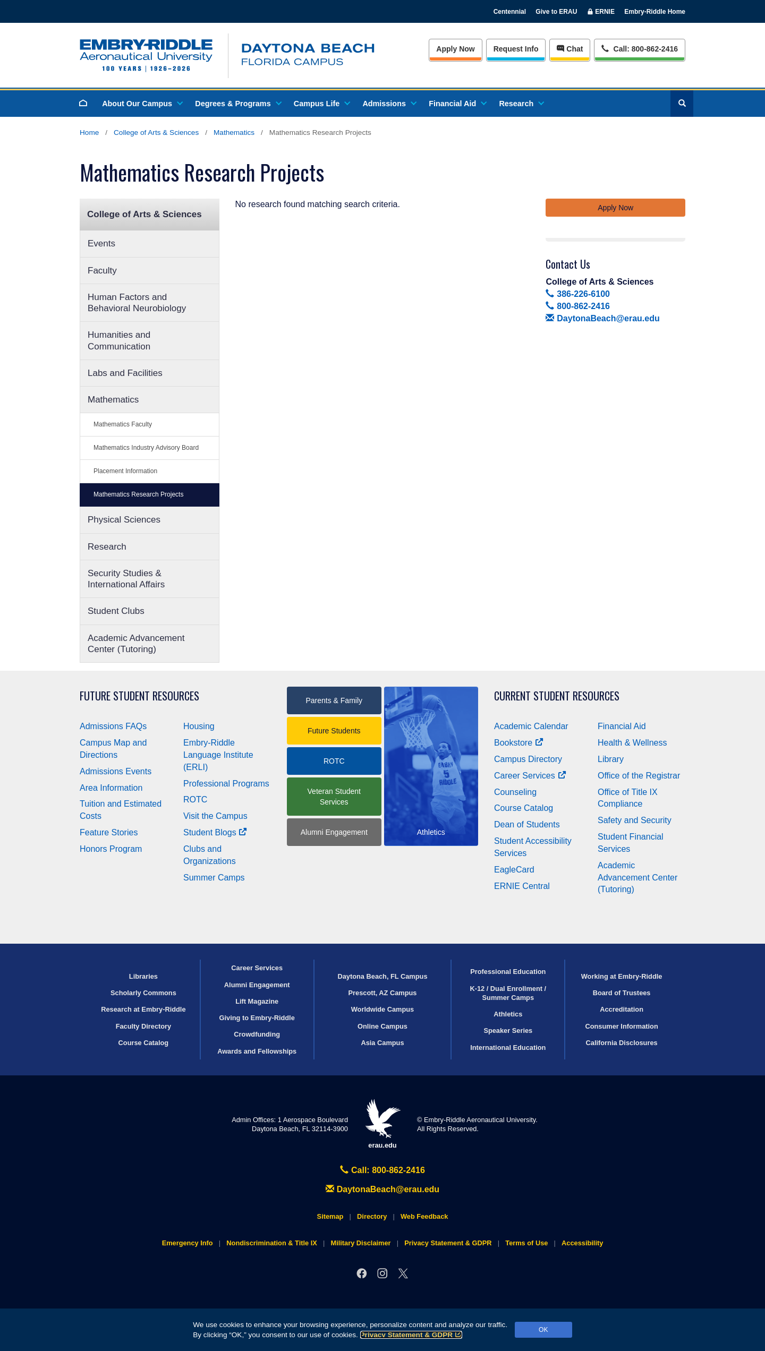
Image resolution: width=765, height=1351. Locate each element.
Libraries (143, 976)
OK (543, 1329)
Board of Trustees (622, 993)
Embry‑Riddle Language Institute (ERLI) (218, 755)
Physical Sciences (124, 520)
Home (89, 132)
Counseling (515, 792)
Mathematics (234, 132)
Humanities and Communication (119, 340)
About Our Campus (142, 103)
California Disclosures (622, 1043)
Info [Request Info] (516, 49)
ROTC (195, 799)
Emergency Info (187, 1243)
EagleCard (514, 869)
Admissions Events (115, 771)
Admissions (388, 103)
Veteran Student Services (334, 796)
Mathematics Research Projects (138, 494)
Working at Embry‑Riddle (621, 976)
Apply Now (455, 49)
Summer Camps (214, 877)
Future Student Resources (139, 696)
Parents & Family (333, 700)
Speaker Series (507, 1030)
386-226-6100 (577, 293)
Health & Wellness (632, 742)
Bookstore (518, 742)
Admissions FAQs (113, 726)
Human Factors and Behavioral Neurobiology (137, 302)
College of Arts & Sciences (156, 132)
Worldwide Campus (382, 1009)
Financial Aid (457, 103)
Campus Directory (528, 759)
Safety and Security (635, 820)
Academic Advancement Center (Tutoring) (136, 643)
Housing (199, 726)
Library (611, 759)
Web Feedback (424, 1216)
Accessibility (582, 1243)
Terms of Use (526, 1243)
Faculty (102, 271)
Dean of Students (527, 824)
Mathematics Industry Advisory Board (146, 447)
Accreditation (621, 1009)
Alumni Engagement (334, 832)
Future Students (334, 730)
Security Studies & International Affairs (126, 578)
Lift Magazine (256, 1001)
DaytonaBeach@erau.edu (602, 318)
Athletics (508, 1014)
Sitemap (330, 1216)
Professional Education (508, 972)
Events (101, 243)
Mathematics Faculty (123, 424)
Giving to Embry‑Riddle (257, 1018)
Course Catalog (523, 808)
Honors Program (111, 848)
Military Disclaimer (360, 1243)
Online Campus (382, 1026)
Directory (372, 1216)
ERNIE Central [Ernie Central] (522, 886)
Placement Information (125, 471)
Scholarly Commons (143, 993)
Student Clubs (116, 611)
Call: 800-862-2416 (382, 1170)
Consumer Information (621, 1026)
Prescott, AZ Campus (382, 993)
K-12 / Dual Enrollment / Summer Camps (508, 993)
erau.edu (382, 1124)
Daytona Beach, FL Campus (382, 976)
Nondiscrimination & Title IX (271, 1243)
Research (521, 103)
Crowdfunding (257, 1034)
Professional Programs (226, 783)
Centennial (510, 11)
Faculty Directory (144, 1026)
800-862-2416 (577, 306)
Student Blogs (215, 832)
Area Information (111, 787)
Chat (570, 49)
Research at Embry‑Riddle (143, 1009)
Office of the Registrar (639, 775)
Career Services (530, 775)
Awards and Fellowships (256, 1051)
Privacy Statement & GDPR (411, 1335)
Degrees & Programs (237, 103)
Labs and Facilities (125, 373)
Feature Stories (109, 832)
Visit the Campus (215, 815)
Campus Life (321, 103)
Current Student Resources (556, 696)
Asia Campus (382, 1043)
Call (639, 48)
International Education (508, 1047)
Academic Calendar (531, 726)
